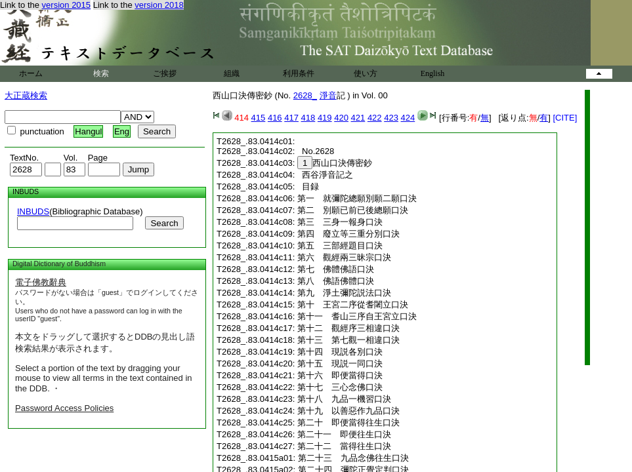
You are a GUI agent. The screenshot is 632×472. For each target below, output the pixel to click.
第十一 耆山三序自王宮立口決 (357, 316)
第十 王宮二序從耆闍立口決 (352, 304)
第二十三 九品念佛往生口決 (353, 458)
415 (258, 118)
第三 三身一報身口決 (340, 222)
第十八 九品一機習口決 (344, 399)
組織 (232, 73)
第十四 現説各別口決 (340, 352)
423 (391, 118)
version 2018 (159, 5)
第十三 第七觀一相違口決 (348, 340)
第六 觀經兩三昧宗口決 (344, 257)
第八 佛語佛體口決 (335, 281)
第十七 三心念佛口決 (340, 387)
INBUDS (33, 211)
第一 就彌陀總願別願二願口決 (357, 198)
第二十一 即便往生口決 (344, 434)
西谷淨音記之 (325, 175)
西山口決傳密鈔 (334, 163)
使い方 (365, 73)
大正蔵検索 (26, 95)
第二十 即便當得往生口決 (348, 422)
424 (408, 118)
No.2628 (315, 151)
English (433, 73)
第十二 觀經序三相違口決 (348, 328)
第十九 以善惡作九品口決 (348, 411)
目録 (308, 186)
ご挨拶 (165, 73)
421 (358, 118)
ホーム (31, 73)
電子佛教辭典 (40, 282)
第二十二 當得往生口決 (344, 446)
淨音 (328, 95)
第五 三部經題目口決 (340, 245)
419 (325, 118)
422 (375, 118)
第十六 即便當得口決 (340, 375)
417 (291, 118)
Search (164, 223)
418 (308, 118)
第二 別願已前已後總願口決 (352, 210)
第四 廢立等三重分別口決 (348, 234)
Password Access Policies (64, 408)
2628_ (305, 95)
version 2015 (66, 5)
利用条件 (298, 73)
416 (275, 118)
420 (341, 118)
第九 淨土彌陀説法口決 (344, 293)
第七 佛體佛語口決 (335, 269)
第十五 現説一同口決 (340, 363)
